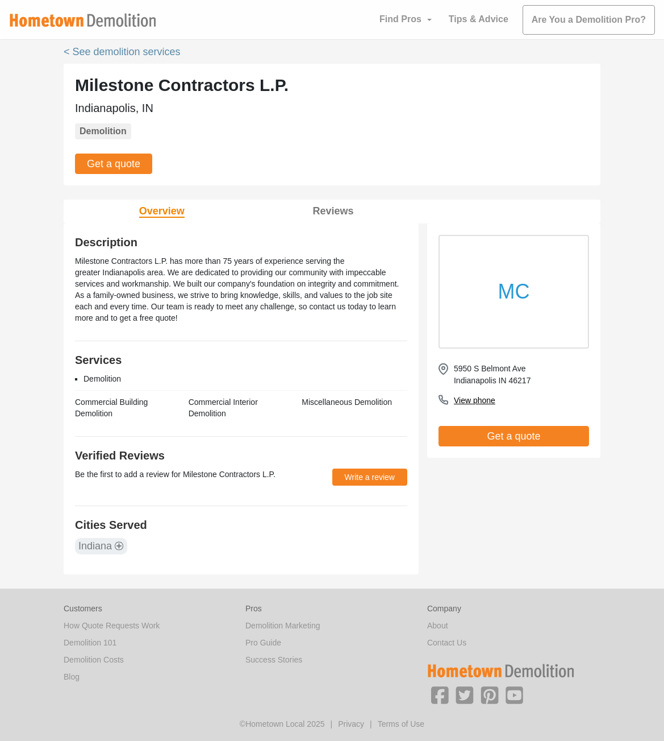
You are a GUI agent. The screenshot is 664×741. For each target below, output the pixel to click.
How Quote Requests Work (112, 625)
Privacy (351, 723)
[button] (439, 694)
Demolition (103, 131)
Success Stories (273, 659)
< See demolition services (122, 51)
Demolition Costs (94, 659)
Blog (72, 676)
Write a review (370, 477)
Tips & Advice (478, 19)
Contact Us (446, 642)
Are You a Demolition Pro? (589, 19)
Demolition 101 (90, 642)
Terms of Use (401, 723)
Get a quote (113, 163)
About (437, 625)
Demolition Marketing (282, 625)
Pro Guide (263, 642)
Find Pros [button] (400, 19)
